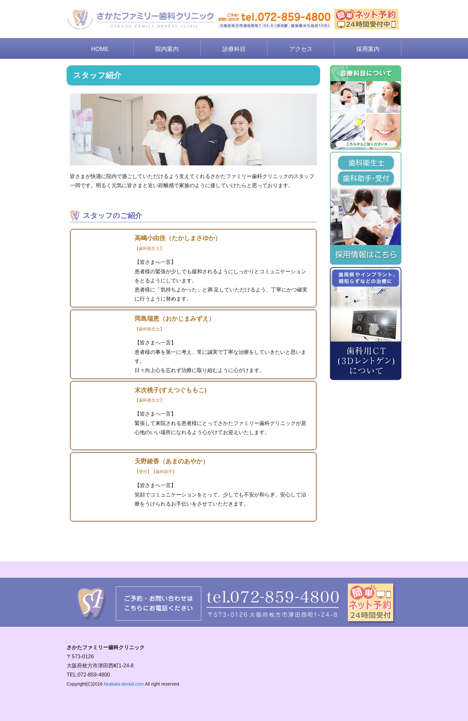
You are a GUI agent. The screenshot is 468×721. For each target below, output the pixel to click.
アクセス (301, 49)
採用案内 (368, 49)
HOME (100, 49)
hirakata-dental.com (124, 684)
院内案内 (167, 49)
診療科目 (234, 49)
